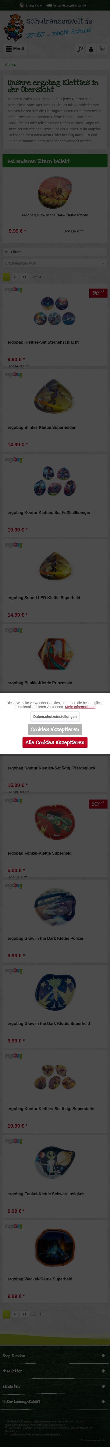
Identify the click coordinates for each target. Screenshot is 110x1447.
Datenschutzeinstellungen (54, 716)
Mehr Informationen (80, 707)
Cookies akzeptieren (55, 729)
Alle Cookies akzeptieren (55, 742)
